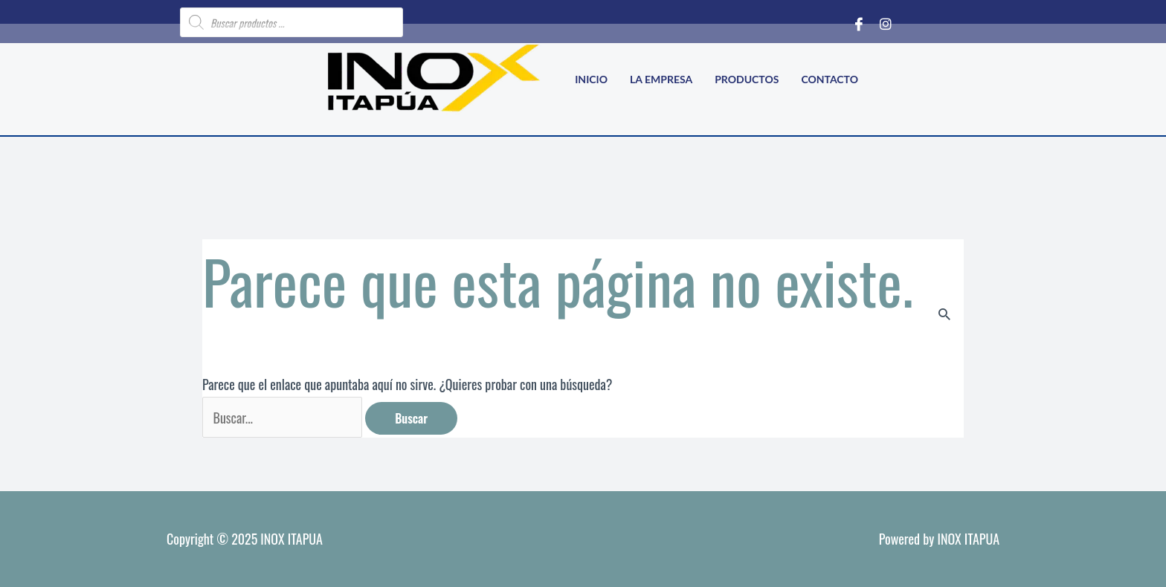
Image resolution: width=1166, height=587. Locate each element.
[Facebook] (859, 22)
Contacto (829, 79)
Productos (747, 79)
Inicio (591, 79)
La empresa (661, 79)
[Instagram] (885, 22)
